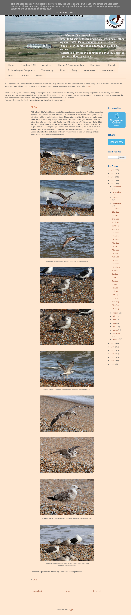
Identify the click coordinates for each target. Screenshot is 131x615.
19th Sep (115, 236)
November (117, 192)
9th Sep (115, 271)
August (116, 313)
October (116, 198)
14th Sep (115, 253)
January (116, 339)
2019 (113, 350)
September (117, 203)
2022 (113, 184)
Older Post (97, 591)
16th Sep (115, 246)
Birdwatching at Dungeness (21, 70)
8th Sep (115, 274)
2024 (113, 177)
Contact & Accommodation (71, 65)
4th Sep (115, 288)
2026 (113, 170)
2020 (113, 347)
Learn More (61, 13)
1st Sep (115, 298)
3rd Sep (115, 291)
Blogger (70, 610)
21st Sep (115, 229)
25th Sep (115, 215)
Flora (62, 70)
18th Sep (115, 240)
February (116, 334)
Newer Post (37, 591)
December (117, 187)
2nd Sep (115, 295)
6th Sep (115, 281)
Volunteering (47, 70)
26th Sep (115, 212)
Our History (95, 65)
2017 (113, 357)
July (114, 316)
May (114, 323)
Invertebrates (108, 70)
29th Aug (115, 309)
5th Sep (115, 284)
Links (10, 76)
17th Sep (115, 243)
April (115, 327)
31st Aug (115, 302)
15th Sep (115, 250)
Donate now (116, 142)
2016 (113, 361)
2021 (113, 343)
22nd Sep (116, 226)
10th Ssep (116, 267)
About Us (46, 65)
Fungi (74, 70)
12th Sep (115, 260)
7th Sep (115, 277)
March (115, 330)
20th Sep (115, 233)
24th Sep (115, 219)
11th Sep (115, 264)
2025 (113, 173)
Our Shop (24, 76)
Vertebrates (89, 70)
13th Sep (115, 257)
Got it (73, 13)
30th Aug (115, 305)
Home (11, 65)
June (115, 320)
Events (39, 76)
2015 (113, 364)
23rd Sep (115, 222)
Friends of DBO (28, 65)
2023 (113, 180)
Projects (112, 65)
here (89, 86)
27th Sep (115, 209)
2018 (113, 354)
